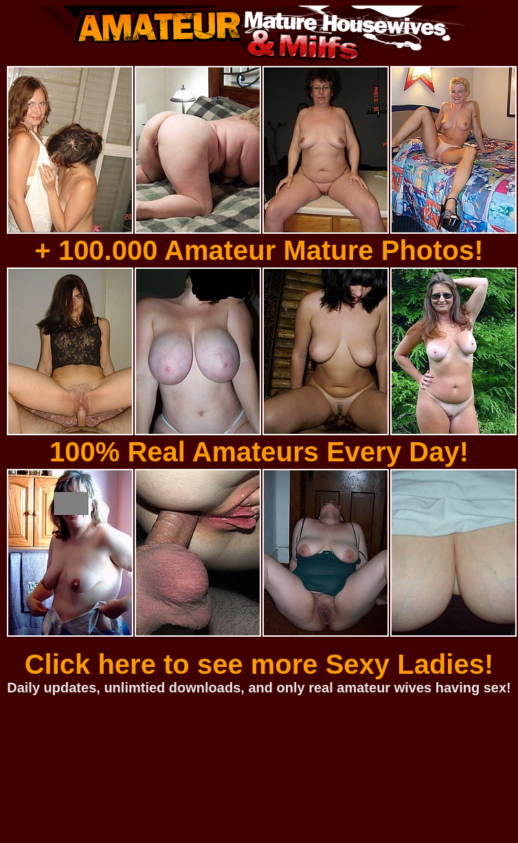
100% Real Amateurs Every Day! (259, 452)
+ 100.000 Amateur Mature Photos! (258, 250)
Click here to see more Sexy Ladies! (259, 664)
